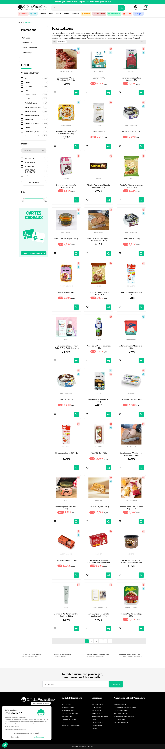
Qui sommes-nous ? (121, 710)
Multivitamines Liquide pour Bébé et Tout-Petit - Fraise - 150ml (66, 347)
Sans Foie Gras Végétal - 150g (66, 239)
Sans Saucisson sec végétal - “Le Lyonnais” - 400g (98, 240)
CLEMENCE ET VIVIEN (99, 607)
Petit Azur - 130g (66, 399)
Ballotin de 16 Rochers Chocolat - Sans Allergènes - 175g (99, 561)
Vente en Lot (27, 43)
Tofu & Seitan (96, 710)
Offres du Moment (29, 48)
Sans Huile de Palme (36, 123)
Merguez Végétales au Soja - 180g (131, 615)
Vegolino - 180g (98, 131)
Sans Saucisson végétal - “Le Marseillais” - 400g (131, 454)
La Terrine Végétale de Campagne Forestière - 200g (131, 561)
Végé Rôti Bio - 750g (99, 453)
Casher (36, 82)
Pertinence (62, 41)
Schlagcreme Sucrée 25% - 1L (66, 453)
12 (105, 641)
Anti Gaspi (26, 38)
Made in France (36, 94)
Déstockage (26, 52)
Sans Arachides (36, 111)
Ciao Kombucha (97, 722)
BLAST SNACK (36, 162)
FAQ (63, 722)
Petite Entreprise (36, 103)
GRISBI (98, 179)
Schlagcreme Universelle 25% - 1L (131, 293)
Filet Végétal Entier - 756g (66, 560)
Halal (36, 90)
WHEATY (98, 447)
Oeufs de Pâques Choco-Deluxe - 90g (99, 293)
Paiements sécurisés (121, 713)
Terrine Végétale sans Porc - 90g (66, 508)
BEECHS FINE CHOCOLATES (36, 171)
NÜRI (66, 500)
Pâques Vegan (97, 725)
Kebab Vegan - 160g (66, 292)
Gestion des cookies (69, 719)
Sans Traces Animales (36, 135)
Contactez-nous (119, 719)
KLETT (99, 339)
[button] (5, 745)
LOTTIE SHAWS (131, 500)
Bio (36, 78)
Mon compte (66, 704)
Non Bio (36, 98)
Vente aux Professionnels (71, 725)
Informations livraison (70, 713)
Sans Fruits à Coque (36, 115)
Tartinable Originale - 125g (131, 399)
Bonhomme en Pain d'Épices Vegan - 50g (131, 508)
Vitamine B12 (97, 713)
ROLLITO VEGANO (66, 71)
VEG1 (66, 339)
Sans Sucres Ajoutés (36, 131)
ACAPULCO (36, 166)
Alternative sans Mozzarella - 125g (131, 347)
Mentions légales (120, 704)
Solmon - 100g (98, 78)
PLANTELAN (98, 232)
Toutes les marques (121, 722)
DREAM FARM (131, 339)
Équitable (36, 86)
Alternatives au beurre (100, 716)
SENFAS (131, 554)
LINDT (131, 179)
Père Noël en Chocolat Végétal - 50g (98, 347)
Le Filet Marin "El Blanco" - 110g (99, 400)
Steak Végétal (96, 707)
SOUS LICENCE (36, 158)
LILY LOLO (36, 175)
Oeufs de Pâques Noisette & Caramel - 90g (131, 186)
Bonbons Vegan (97, 704)
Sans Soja (36, 127)
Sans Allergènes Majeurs (36, 107)
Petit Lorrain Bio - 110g (131, 131)
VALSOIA (131, 71)
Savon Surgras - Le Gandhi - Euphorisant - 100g (99, 615)
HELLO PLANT (66, 232)
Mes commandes (68, 707)
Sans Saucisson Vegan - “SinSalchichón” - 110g (66, 79)
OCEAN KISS (98, 71)
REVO (99, 393)
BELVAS (66, 179)
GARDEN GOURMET (131, 607)
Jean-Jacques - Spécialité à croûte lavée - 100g (66, 132)
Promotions (28, 29)
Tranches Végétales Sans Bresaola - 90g (131, 79)
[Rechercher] (84, 8)
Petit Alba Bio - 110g (131, 239)
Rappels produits (68, 716)
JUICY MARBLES (66, 554)
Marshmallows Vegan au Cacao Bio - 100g (66, 186)
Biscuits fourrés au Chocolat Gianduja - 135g (99, 186)
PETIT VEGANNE (131, 125)
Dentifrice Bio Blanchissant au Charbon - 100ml (66, 615)
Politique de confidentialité (124, 716)
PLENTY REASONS (66, 286)
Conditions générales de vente (125, 707)
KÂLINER (98, 554)
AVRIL (66, 607)
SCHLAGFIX (131, 286)
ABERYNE (98, 500)
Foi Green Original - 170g (99, 507)
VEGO (99, 125)
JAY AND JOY (66, 125)
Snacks (94, 728)
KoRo (94, 719)
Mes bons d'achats (68, 710)
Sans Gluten (36, 119)
